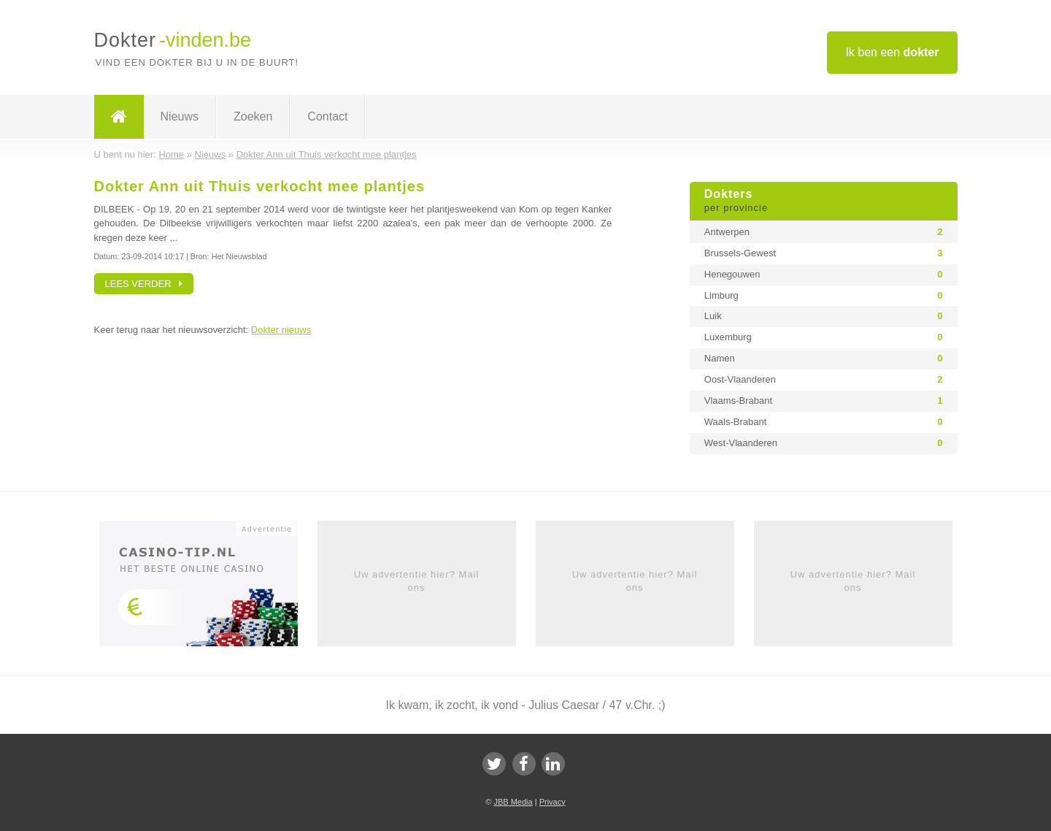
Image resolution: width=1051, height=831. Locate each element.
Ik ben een (892, 52)
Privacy (552, 801)
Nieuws (180, 116)
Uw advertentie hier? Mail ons (417, 581)
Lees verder (144, 283)
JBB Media (512, 801)
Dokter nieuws (281, 329)
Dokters (823, 201)
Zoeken (253, 116)
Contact (327, 116)
